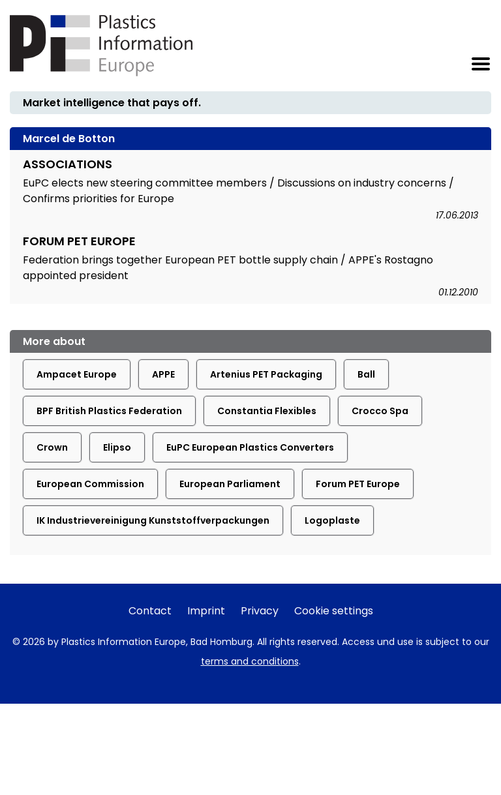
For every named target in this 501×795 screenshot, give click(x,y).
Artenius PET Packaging (266, 374)
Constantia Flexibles (266, 410)
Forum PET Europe (358, 483)
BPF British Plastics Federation (109, 410)
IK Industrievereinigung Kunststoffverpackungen (153, 520)
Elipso (117, 447)
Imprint (206, 610)
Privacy (260, 610)
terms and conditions (250, 661)
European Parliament (230, 483)
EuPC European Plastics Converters (250, 447)
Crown (52, 447)
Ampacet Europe (77, 374)
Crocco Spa (380, 410)
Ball (366, 374)
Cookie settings (333, 610)
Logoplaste (332, 520)
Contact (150, 610)
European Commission (90, 483)
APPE (163, 374)
